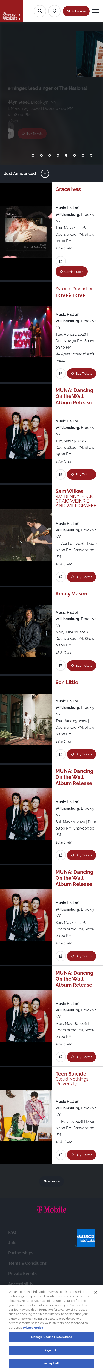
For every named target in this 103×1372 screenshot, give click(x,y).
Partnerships (20, 1252)
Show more (51, 1181)
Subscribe (79, 11)
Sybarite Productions (76, 288)
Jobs (12, 1242)
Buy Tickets (39, 127)
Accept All (51, 1363)
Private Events (22, 1273)
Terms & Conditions (27, 1263)
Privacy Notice (33, 1327)
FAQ (12, 1232)
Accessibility (20, 1283)
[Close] (96, 1292)
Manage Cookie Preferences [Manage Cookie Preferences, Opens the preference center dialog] (51, 1337)
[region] (51, 1328)
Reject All (51, 1350)
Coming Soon (74, 271)
